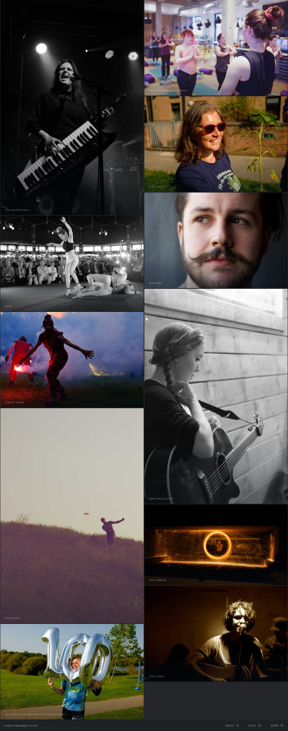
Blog (252, 725)
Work (274, 725)
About (230, 725)
